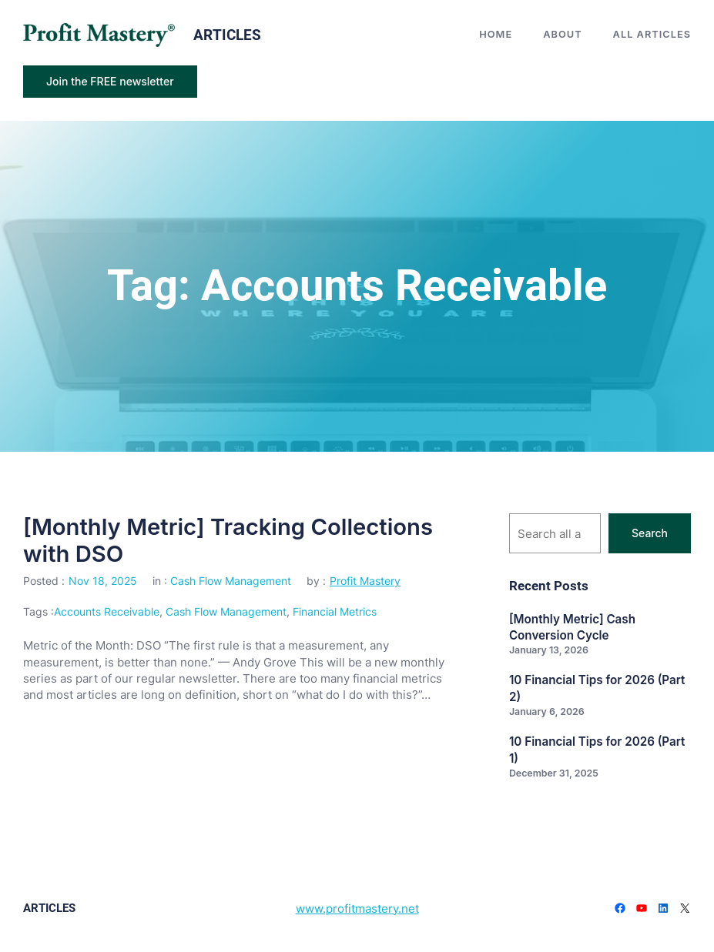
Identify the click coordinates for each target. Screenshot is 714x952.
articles (227, 35)
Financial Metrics (335, 611)
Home (495, 34)
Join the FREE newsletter (110, 81)
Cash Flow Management (230, 580)
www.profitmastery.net (357, 908)
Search (650, 532)
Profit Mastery (365, 580)
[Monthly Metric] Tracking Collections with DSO (228, 540)
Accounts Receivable (106, 611)
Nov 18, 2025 (103, 580)
